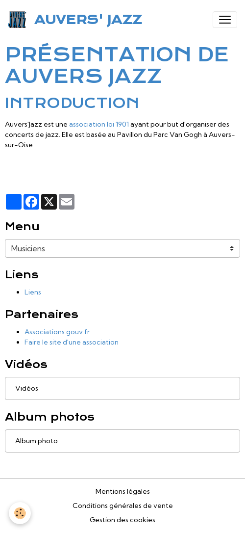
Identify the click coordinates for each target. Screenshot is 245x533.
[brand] (77, 19)
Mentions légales (123, 491)
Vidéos (26, 388)
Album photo (36, 440)
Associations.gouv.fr (57, 331)
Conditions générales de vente (123, 505)
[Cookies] (20, 513)
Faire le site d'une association (71, 342)
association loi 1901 (99, 124)
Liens (32, 292)
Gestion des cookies (122, 519)
